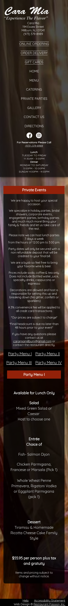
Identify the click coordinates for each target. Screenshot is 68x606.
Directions (34, 126)
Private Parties (34, 99)
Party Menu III (19, 362)
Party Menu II (47, 353)
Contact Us (34, 117)
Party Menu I (20, 353)
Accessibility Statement (49, 600)
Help (26, 600)
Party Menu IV (48, 362)
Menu (34, 80)
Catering (34, 89)
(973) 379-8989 (34, 145)
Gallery (34, 108)
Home (34, 71)
